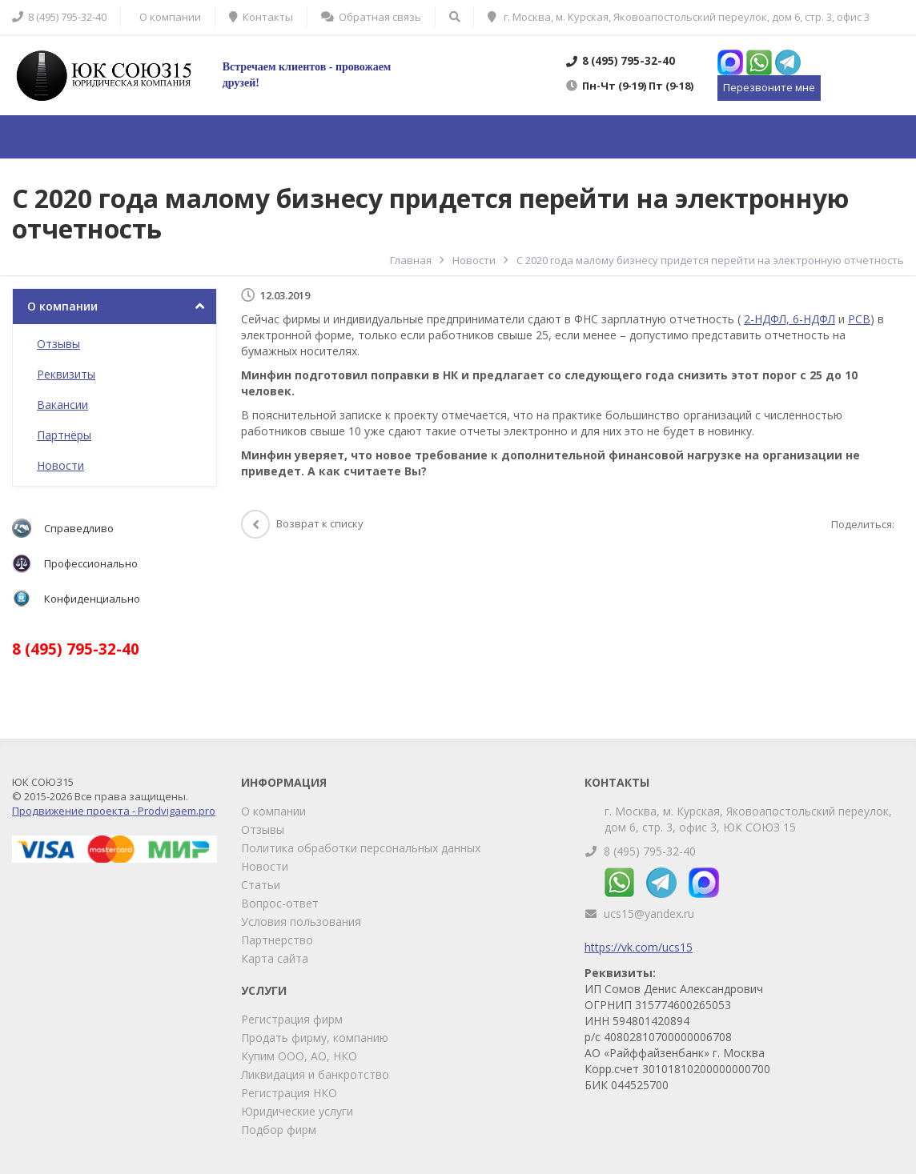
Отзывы (58, 343)
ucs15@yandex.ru (649, 913)
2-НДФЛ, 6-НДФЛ (789, 319)
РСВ (859, 319)
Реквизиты (66, 374)
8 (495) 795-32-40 (650, 851)
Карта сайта (274, 958)
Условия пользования (301, 921)
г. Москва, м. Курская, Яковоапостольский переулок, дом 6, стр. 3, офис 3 (679, 17)
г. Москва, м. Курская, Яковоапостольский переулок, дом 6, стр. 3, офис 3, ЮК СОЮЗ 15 (748, 819)
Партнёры (64, 435)
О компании (62, 306)
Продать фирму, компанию (314, 1037)
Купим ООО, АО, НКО (299, 1056)
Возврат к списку (302, 523)
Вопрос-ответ (280, 903)
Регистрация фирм (292, 1019)
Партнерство (277, 940)
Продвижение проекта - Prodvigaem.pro (113, 810)
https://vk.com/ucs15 (639, 947)
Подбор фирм (278, 1129)
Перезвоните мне (769, 87)
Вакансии (62, 404)
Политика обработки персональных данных (360, 847)
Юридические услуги (297, 1111)
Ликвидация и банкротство (315, 1074)
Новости (60, 465)
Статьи (260, 884)
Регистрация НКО (289, 1092)
